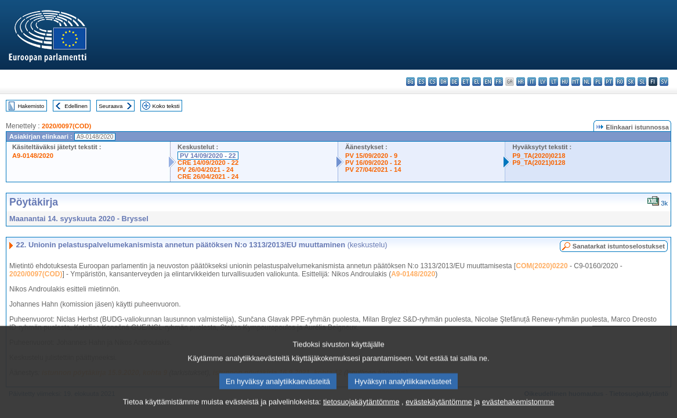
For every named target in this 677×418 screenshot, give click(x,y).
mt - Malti (575, 81)
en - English (487, 81)
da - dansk (443, 81)
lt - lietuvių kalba (553, 81)
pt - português (608, 81)
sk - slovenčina (631, 81)
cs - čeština (432, 81)
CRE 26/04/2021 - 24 (208, 176)
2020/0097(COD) (66, 125)
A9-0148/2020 (32, 155)
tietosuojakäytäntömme (361, 409)
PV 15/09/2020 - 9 (371, 155)
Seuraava (110, 106)
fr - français (498, 81)
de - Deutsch (454, 81)
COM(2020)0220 (541, 266)
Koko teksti (166, 106)
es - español (421, 81)
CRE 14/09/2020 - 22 (208, 162)
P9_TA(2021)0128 (538, 162)
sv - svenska (664, 81)
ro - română (620, 81)
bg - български (410, 81)
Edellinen (75, 106)
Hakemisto (31, 106)
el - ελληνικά (476, 81)
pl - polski (597, 81)
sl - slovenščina (642, 81)
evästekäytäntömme (439, 409)
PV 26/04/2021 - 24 (205, 169)
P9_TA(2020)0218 (538, 155)
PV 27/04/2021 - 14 (373, 169)
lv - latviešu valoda (542, 81)
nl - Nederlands (586, 81)
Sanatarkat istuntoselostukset (619, 246)
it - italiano (531, 81)
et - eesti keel (465, 81)
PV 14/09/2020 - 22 (208, 155)
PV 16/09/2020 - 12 (373, 162)
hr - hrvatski (520, 81)
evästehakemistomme (518, 409)
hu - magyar (564, 81)
